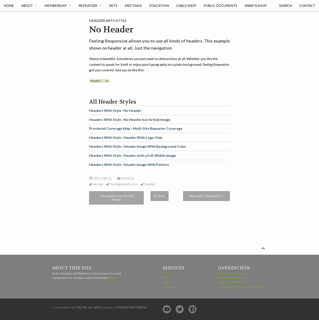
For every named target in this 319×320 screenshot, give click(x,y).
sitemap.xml (171, 287)
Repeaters (88, 6)
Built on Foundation (230, 278)
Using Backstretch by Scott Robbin (240, 287)
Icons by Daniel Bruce (232, 273)
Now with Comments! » (206, 196)
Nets (113, 6)
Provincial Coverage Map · (135, 128)
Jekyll (98, 307)
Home (9, 6)
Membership (56, 6)
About (27, 6)
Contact (307, 6)
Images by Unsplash (231, 282)
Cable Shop (186, 6)
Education (159, 6)
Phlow (81, 307)
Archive (159, 196)
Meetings (133, 6)
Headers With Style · (115, 110)
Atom (166, 282)
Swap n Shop (256, 6)
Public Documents (220, 6)
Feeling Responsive (132, 307)
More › (113, 278)
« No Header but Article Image (116, 197)
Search (285, 6)
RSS (165, 278)
